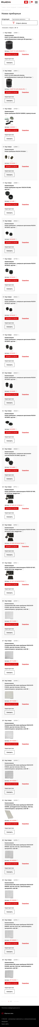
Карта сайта (5, 1024)
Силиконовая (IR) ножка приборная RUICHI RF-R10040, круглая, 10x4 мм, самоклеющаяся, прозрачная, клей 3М (19, 966)
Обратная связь (8, 1013)
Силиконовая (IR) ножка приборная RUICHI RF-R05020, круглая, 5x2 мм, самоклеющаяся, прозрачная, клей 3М (19, 846)
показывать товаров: (8, 27)
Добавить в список (11, 54)
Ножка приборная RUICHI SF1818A (16, 151)
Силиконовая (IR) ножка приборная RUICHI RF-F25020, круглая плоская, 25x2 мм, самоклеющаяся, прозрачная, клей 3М (19, 767)
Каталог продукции (11, 7)
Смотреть (10, 62)
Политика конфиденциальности (11, 1008)
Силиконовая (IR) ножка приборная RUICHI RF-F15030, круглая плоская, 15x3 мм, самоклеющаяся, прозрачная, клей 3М (19, 687)
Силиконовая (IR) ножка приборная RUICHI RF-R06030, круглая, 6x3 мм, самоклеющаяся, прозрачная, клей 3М (19, 886)
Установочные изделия (23, 7)
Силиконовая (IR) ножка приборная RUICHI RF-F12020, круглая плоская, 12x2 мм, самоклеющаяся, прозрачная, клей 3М (19, 607)
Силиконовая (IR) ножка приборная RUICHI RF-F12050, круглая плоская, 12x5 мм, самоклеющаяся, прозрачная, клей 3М (19, 647)
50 (17, 27)
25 (15, 27)
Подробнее (25, 54)
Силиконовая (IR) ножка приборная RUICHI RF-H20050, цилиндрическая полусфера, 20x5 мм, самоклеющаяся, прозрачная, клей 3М (19, 806)
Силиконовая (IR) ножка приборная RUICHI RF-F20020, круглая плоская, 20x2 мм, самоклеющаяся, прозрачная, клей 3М (19, 727)
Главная (4, 7)
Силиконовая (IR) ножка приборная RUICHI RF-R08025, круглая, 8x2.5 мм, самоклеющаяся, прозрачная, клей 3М (19, 926)
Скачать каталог (26, 2)
